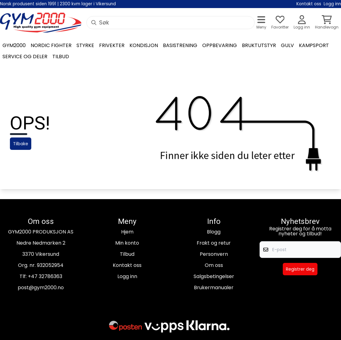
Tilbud (127, 254)
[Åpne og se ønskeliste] (280, 23)
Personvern (214, 254)
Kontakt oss (127, 265)
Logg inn (127, 276)
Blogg (214, 231)
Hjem (127, 231)
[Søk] (170, 22)
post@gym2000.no (41, 287)
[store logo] (40, 23)
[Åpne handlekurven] (327, 23)
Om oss (214, 265)
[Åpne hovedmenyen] (261, 23)
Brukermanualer (214, 287)
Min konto (127, 242)
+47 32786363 (45, 276)
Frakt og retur (214, 242)
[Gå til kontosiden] (302, 23)
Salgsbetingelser (214, 276)
